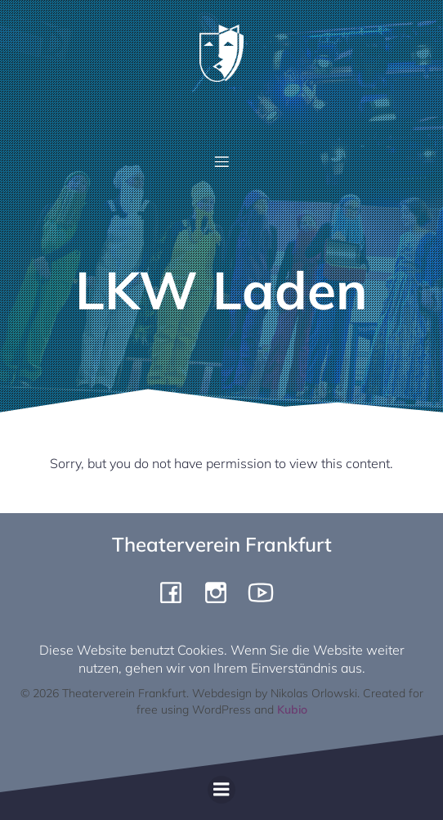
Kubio (292, 709)
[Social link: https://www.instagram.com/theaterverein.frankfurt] (221, 591)
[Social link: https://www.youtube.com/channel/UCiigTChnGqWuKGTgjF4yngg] (266, 591)
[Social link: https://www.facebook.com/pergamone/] (176, 591)
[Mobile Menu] (221, 161)
